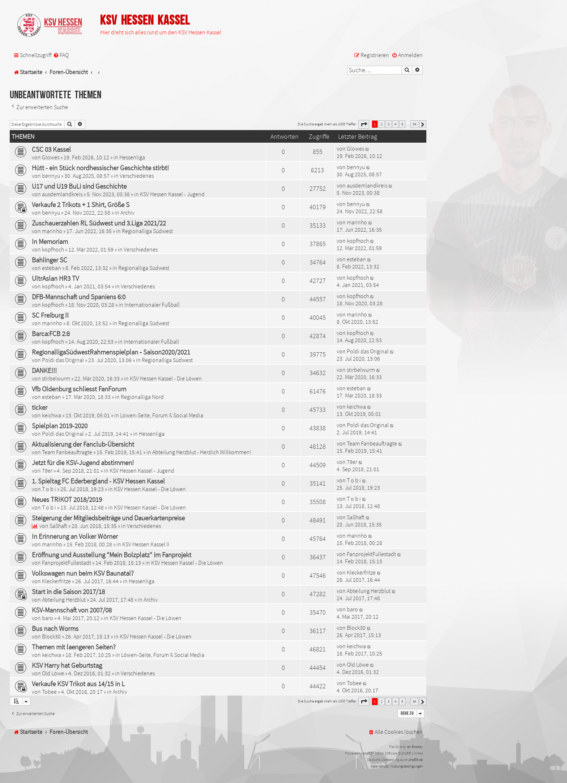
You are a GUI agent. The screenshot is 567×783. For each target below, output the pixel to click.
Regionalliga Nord (142, 396)
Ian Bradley (415, 746)
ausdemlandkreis (62, 194)
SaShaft (58, 525)
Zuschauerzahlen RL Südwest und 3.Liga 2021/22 (99, 223)
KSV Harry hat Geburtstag (67, 665)
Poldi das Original (63, 359)
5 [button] (402, 123)
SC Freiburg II (50, 315)
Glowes (50, 157)
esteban (51, 267)
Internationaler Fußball (152, 304)
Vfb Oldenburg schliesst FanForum (79, 388)
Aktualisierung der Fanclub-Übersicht (83, 444)
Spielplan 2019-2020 (60, 425)
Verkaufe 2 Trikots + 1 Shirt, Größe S (80, 204)
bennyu (51, 175)
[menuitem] (61, 55)
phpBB (367, 753)
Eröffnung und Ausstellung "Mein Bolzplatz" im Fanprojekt (111, 554)
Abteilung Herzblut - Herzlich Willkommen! (201, 452)
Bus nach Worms (55, 628)
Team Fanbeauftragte (67, 452)
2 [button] (382, 123)
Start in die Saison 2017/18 (68, 591)
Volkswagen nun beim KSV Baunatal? (83, 573)
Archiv (127, 212)
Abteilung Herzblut (64, 599)
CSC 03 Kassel (51, 149)
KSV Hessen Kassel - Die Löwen (166, 378)
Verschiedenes (137, 175)
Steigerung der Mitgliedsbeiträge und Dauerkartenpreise (108, 517)
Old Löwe (53, 673)
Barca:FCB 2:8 (51, 333)
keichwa (51, 415)
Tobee (49, 691)
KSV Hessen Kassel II (145, 544)
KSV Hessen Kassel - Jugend (172, 194)
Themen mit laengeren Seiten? (74, 646)
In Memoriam (50, 241)
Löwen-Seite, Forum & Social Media (161, 415)
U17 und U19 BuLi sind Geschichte (79, 186)
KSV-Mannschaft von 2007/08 (72, 610)
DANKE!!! (44, 370)
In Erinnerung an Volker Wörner (75, 536)
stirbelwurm (56, 378)
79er (47, 470)
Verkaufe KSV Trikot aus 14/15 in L (78, 683)
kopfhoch (53, 249)
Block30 (51, 636)
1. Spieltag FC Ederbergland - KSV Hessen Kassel (98, 481)
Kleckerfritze (56, 581)
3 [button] (388, 123)
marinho (52, 231)
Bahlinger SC (49, 259)
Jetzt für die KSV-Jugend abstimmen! (83, 462)
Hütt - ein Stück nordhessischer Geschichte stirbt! (100, 167)
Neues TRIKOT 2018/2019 (67, 499)
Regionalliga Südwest (147, 231)
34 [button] (414, 123)
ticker (39, 407)
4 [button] (395, 123)
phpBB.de (416, 759)
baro (47, 617)
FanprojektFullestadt (66, 562)
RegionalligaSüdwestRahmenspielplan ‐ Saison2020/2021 (111, 352)
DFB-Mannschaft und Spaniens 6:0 (78, 296)
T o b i (49, 488)
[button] (363, 124)
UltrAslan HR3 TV (55, 278)
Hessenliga (132, 157)
